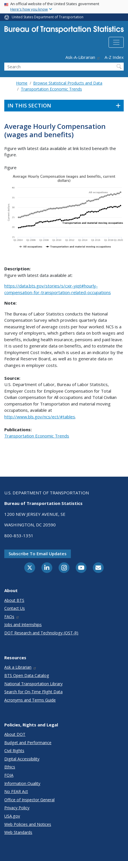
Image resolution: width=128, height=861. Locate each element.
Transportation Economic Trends (51, 89)
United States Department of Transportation (47, 17)
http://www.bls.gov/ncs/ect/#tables (39, 416)
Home (21, 83)
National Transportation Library (33, 683)
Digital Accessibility (21, 759)
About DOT (14, 734)
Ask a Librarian (20, 667)
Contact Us (14, 608)
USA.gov (12, 816)
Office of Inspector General (29, 799)
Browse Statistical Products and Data (67, 83)
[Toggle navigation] (116, 42)
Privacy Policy (16, 807)
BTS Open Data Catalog (26, 675)
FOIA (8, 775)
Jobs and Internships (23, 624)
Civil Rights (14, 750)
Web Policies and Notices (27, 824)
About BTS (14, 600)
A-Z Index (114, 57)
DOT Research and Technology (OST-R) (41, 633)
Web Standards (18, 832)
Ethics (9, 767)
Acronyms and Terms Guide (30, 700)
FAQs (11, 616)
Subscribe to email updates (38, 553)
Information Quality (22, 783)
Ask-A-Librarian (82, 57)
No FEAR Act (16, 791)
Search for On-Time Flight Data (33, 691)
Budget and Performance (27, 742)
